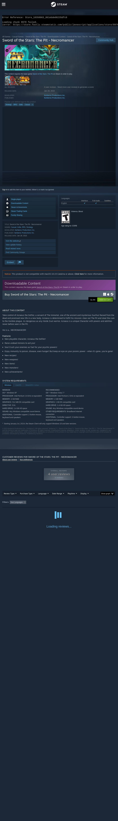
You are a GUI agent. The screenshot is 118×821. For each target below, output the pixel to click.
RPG (15, 106)
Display (83, 495)
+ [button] (32, 106)
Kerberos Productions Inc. (54, 97)
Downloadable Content (56, 38)
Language (42, 495)
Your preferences (26, 461)
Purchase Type (26, 495)
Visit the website (13, 243)
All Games (6, 38)
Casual (27, 106)
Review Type (9, 495)
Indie (21, 106)
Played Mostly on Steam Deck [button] (87, 504)
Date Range (57, 495)
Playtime (71, 495)
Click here (79, 275)
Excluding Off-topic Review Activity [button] (45, 504)
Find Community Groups (15, 254)
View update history (14, 246)
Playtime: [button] (66, 504)
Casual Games (18, 38)
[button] (105, 301)
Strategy (8, 106)
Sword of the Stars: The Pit (36, 38)
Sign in (4, 191)
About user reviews (9, 461)
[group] (59, 504)
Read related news (13, 250)
